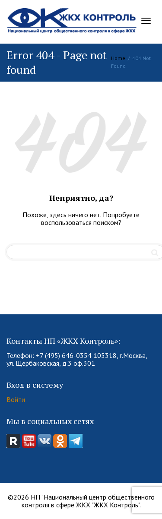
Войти (15, 399)
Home (118, 58)
